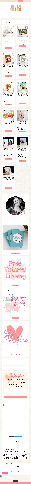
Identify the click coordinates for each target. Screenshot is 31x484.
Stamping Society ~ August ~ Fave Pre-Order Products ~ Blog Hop (8, 178)
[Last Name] (15, 392)
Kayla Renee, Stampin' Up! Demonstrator (15, 8)
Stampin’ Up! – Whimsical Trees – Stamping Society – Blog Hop (8, 149)
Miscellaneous (11, 41)
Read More (8, 48)
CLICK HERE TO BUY (15, 253)
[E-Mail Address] (15, 394)
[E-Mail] (20, 471)
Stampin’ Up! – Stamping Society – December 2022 (22, 38)
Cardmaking (7, 41)
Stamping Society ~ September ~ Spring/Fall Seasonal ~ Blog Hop (23, 149)
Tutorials (8, 69)
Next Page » (16, 192)
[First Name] (15, 390)
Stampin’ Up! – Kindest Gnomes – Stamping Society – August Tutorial (23, 94)
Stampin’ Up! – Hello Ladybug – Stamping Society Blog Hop (22, 122)
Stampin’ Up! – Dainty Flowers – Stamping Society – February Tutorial (8, 38)
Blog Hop (5, 41)
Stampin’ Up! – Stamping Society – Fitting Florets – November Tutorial (8, 66)
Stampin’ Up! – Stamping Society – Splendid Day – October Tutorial (22, 66)
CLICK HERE (15, 285)
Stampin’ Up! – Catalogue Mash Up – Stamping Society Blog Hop (8, 122)
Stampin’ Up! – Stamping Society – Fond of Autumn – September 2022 (8, 94)
